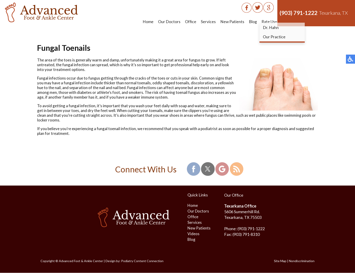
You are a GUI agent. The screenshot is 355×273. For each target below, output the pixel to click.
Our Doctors (168, 21)
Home (147, 21)
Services (207, 21)
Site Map (280, 261)
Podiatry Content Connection (142, 261)
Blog (253, 21)
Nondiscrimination (301, 261)
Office (190, 21)
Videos (193, 234)
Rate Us (268, 21)
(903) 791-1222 (298, 13)
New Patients (232, 21)
